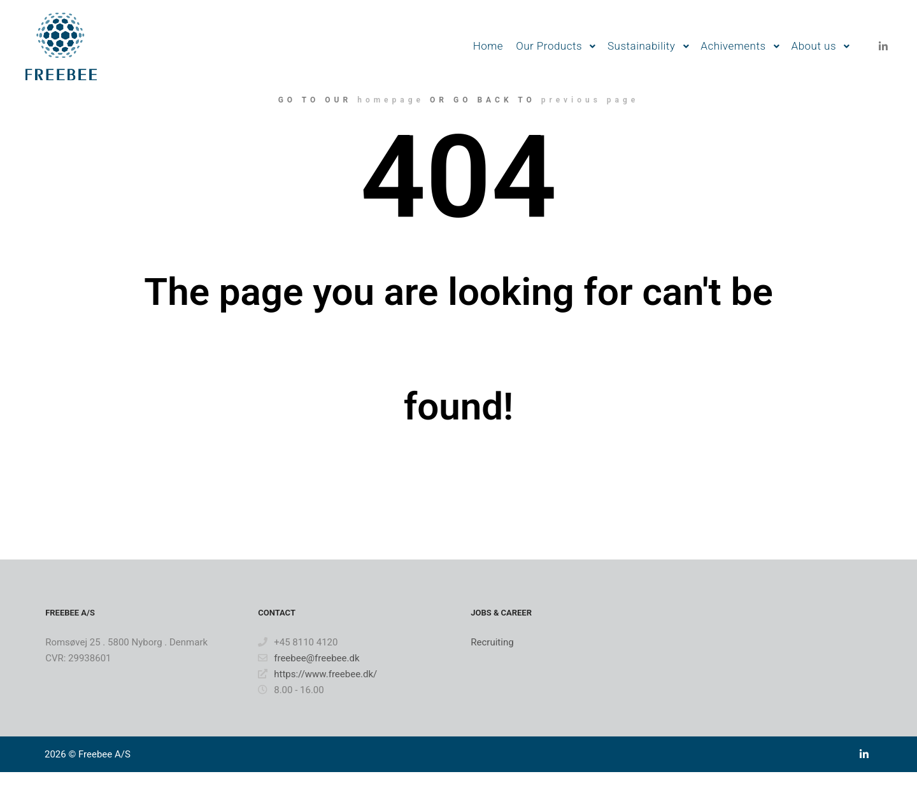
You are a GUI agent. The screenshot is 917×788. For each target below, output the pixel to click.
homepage (390, 99)
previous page (590, 99)
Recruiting (492, 642)
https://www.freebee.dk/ (317, 674)
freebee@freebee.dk (308, 658)
